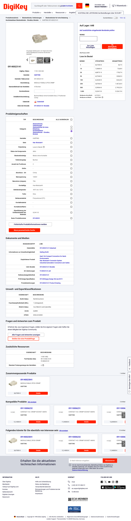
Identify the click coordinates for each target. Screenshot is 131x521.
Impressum (39, 493)
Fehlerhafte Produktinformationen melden (30, 224)
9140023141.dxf (45, 271)
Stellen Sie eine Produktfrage (23, 339)
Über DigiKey (6, 482)
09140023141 (44, 275)
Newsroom (6, 497)
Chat (71, 482)
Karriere (5, 489)
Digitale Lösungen (8, 494)
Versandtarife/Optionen (43, 487)
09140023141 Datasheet (48, 248)
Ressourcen (60, 13)
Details (38, 393)
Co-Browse (73, 492)
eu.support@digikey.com (78, 489)
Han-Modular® (38, 142)
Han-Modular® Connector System (51, 260)
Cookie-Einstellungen (113, 517)
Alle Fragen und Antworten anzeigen (26, 335)
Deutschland (19, 517)
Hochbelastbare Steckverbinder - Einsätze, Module (22, 20)
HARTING (37, 75)
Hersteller (47, 13)
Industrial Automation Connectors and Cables (55, 263)
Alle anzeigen (32, 402)
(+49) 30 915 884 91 (76, 485)
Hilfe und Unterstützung (43, 482)
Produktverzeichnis (12, 18)
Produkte (35, 13)
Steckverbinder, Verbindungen (32, 18)
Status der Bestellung (42, 484)
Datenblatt (39, 102)
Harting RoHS (44, 252)
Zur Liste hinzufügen (90, 46)
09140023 (36, 218)
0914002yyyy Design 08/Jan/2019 (51, 279)
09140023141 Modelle (41, 106)
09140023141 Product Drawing (50, 283)
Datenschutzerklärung (80, 470)
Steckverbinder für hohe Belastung (56, 18)
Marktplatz (6, 484)
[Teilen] (122, 18)
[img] (15, 7)
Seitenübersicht (7, 492)
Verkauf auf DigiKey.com (10, 487)
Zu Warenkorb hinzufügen (112, 46)
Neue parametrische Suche (24, 230)
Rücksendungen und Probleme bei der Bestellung (47, 490)
